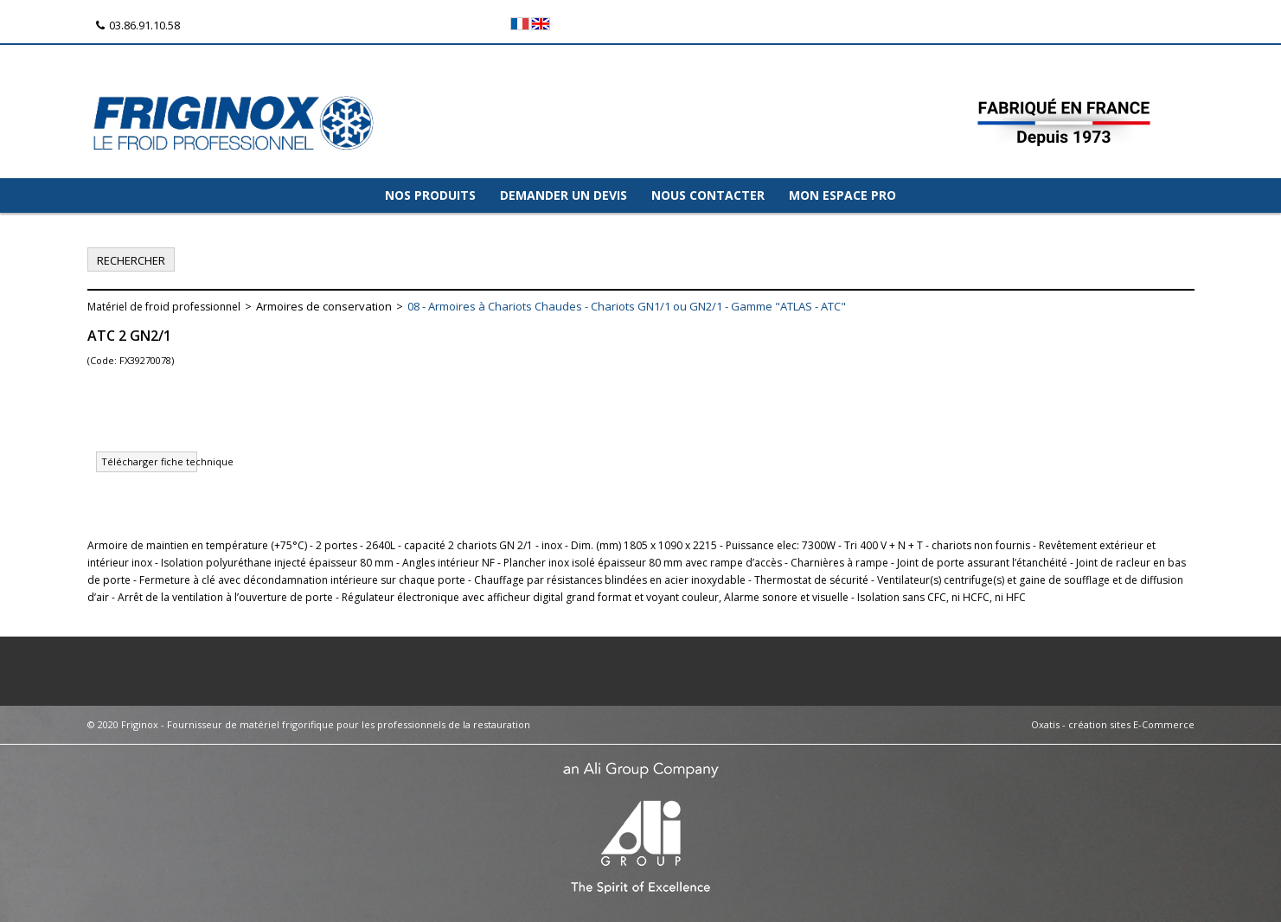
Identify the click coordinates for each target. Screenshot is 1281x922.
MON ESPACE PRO (842, 195)
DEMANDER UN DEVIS (563, 195)
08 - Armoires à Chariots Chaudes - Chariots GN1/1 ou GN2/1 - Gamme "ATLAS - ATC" (626, 306)
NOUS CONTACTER (708, 195)
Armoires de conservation (324, 306)
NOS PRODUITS (430, 195)
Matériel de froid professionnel (163, 306)
